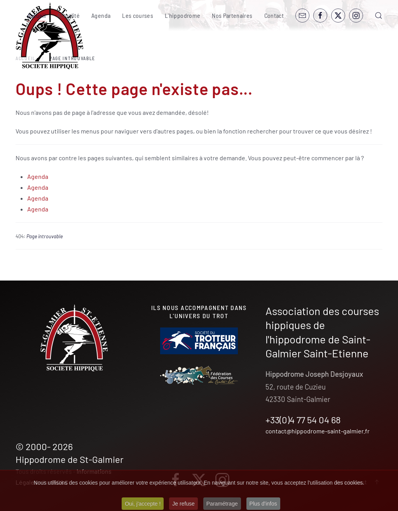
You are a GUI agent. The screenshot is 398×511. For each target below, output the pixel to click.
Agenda (100, 15)
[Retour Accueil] (50, 36)
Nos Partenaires (232, 15)
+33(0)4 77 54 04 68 (303, 419)
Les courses (137, 15)
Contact (274, 15)
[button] (378, 15)
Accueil (36, 15)
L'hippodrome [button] (182, 15)
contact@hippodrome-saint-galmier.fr (317, 431)
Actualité (68, 15)
